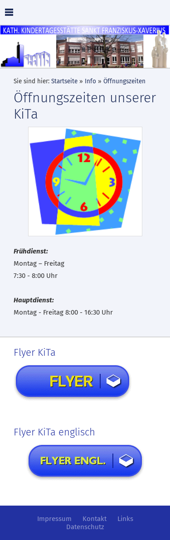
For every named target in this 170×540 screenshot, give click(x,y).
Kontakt (95, 519)
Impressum (54, 519)
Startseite (64, 81)
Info (90, 81)
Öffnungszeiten (124, 81)
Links (125, 519)
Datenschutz (85, 527)
